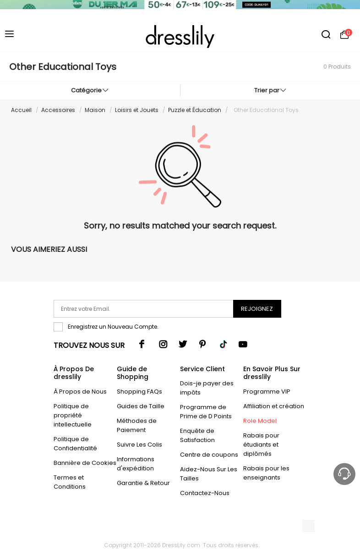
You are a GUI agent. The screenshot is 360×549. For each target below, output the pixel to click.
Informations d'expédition (135, 464)
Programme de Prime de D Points (206, 412)
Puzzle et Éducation (194, 110)
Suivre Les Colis (139, 444)
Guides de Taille (140, 406)
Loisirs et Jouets (136, 110)
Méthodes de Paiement (137, 425)
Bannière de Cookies (85, 462)
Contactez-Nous (204, 493)
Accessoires (58, 110)
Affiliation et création (273, 406)
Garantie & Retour (143, 483)
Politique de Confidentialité (75, 444)
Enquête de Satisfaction (197, 435)
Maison (95, 110)
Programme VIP (266, 391)
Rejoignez (257, 308)
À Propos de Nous (80, 391)
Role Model (260, 420)
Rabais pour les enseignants (266, 473)
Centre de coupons (209, 454)
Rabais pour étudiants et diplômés (261, 444)
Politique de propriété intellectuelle (73, 415)
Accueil (21, 110)
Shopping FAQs (139, 391)
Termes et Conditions (70, 482)
